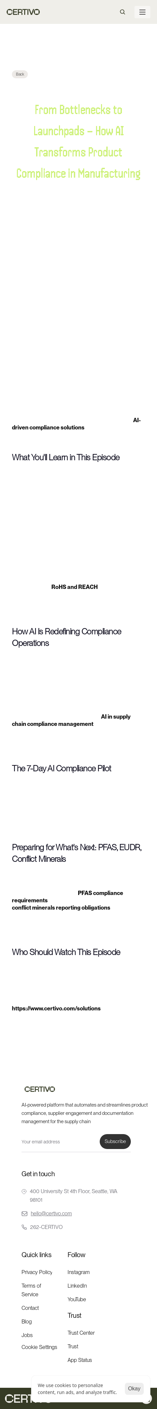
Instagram (79, 1272)
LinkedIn (77, 1286)
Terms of (32, 1286)
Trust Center (81, 1333)
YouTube (77, 1299)
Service (30, 1294)
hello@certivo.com (51, 1213)
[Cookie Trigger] (39, 1347)
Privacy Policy (37, 1272)
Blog (27, 1321)
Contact (30, 1308)
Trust (73, 1346)
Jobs (27, 1335)
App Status (80, 1360)
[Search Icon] (122, 12)
